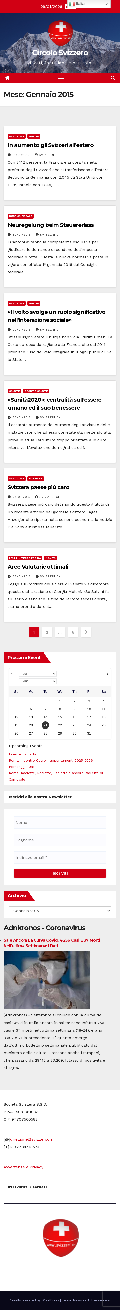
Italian (78, 4)
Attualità (16, 136)
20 (31, 725)
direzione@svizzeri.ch (31, 1139)
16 (74, 717)
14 (45, 717)
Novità (34, 136)
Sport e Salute (36, 391)
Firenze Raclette (22, 754)
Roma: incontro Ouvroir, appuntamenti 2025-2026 (51, 760)
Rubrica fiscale (20, 216)
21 (45, 725)
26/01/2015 (22, 576)
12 (16, 717)
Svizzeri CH (47, 155)
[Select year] (37, 681)
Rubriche (35, 478)
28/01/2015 (22, 417)
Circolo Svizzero (60, 52)
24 (89, 725)
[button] (113, 78)
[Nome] (60, 822)
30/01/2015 (22, 234)
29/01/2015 (22, 329)
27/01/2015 (22, 497)
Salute (14, 391)
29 (60, 733)
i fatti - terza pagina (25, 558)
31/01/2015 (22, 155)
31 (89, 733)
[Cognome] (60, 840)
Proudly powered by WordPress (34, 1300)
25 (103, 725)
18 (103, 717)
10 (89, 709)
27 (31, 733)
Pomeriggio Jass (22, 767)
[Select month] (37, 674)
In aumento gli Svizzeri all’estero (51, 145)
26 (16, 733)
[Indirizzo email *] (60, 857)
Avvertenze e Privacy (23, 1167)
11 (103, 709)
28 (45, 733)
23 (74, 725)
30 (74, 733)
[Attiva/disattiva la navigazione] (61, 78)
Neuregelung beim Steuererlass (51, 225)
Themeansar (100, 1300)
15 (60, 717)
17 (89, 717)
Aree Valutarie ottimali (38, 566)
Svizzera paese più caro (38, 487)
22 (60, 725)
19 (16, 725)
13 (31, 717)
